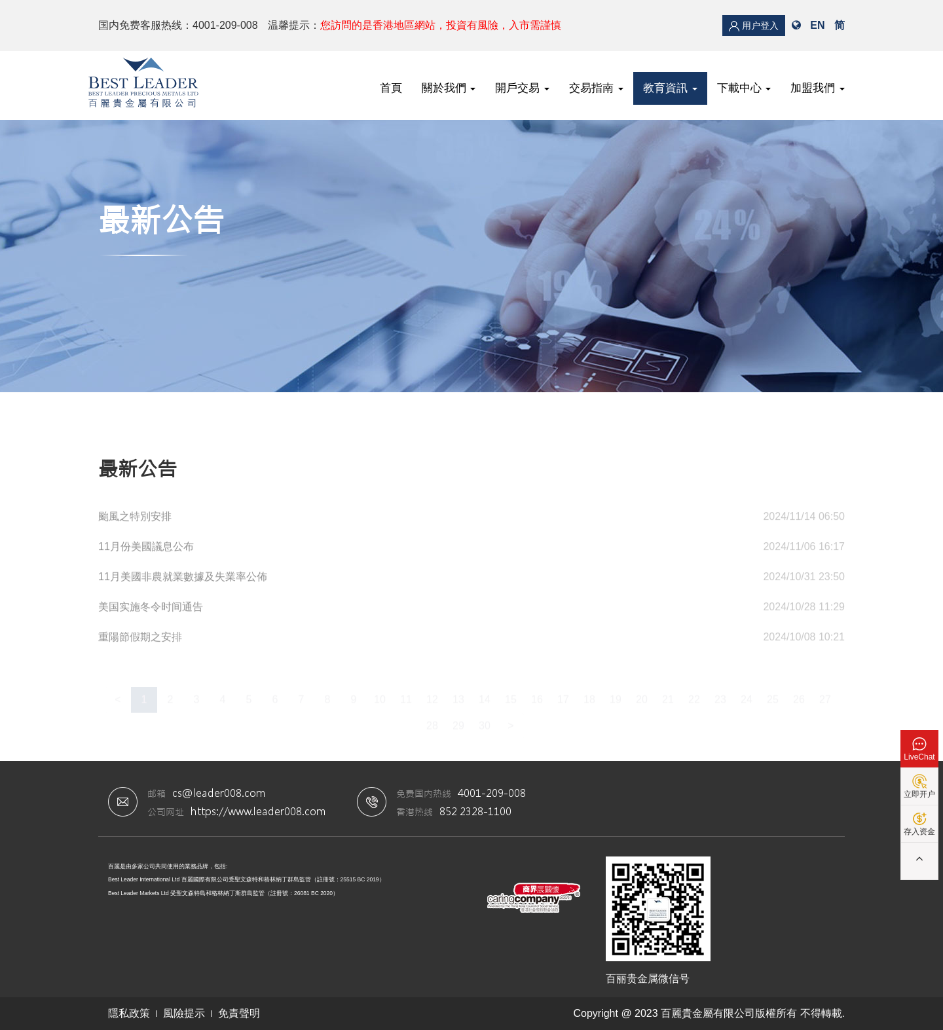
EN (817, 25)
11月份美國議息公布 (146, 550)
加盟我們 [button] (817, 88)
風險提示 (184, 1013)
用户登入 (754, 25)
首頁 (391, 88)
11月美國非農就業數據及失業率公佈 (182, 580)
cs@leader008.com (219, 793)
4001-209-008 (492, 793)
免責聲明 (239, 1013)
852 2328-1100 (475, 811)
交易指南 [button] (596, 88)
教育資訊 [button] (670, 88)
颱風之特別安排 (135, 520)
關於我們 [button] (449, 88)
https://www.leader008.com (258, 811)
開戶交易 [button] (522, 88)
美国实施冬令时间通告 (150, 610)
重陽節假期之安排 (140, 640)
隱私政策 (129, 1013)
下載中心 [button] (744, 88)
